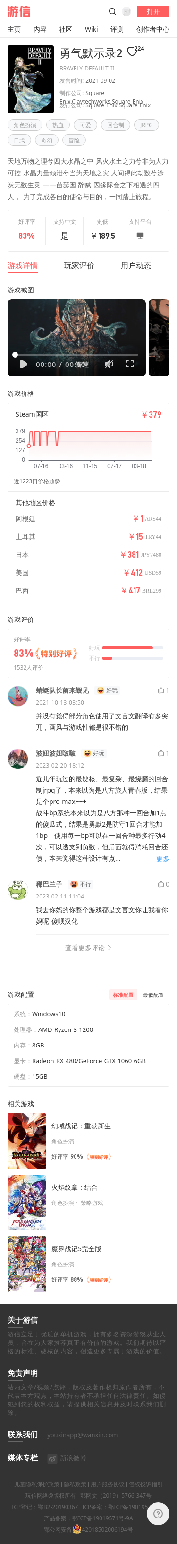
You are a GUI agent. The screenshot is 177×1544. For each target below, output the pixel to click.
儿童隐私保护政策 (36, 1495)
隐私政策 (75, 1495)
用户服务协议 (108, 1495)
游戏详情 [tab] (23, 265)
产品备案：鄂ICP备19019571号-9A (88, 1529)
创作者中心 (152, 29)
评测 (117, 29)
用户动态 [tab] (136, 265)
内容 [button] (40, 29)
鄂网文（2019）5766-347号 (116, 1506)
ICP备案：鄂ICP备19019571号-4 (123, 1518)
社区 (65, 29)
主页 (14, 29)
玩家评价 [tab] (79, 265)
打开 (153, 11)
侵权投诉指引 (146, 1495)
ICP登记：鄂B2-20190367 (45, 1518)
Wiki (91, 29)
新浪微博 (66, 1468)
